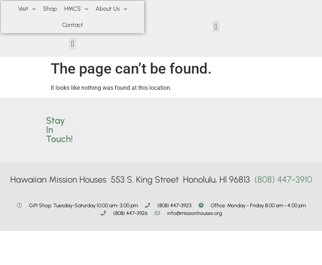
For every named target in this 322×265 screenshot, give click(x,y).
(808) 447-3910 (283, 179)
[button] (72, 44)
